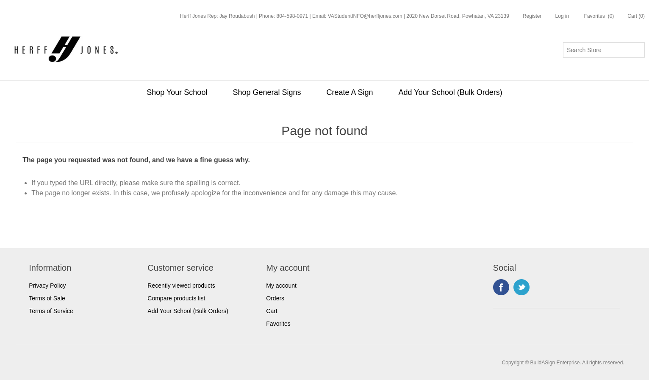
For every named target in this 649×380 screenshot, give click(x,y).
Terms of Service (51, 311)
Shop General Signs (267, 92)
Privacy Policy (47, 285)
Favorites (278, 323)
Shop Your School (177, 92)
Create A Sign (350, 92)
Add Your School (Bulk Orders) (450, 92)
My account (281, 285)
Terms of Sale (47, 298)
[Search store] (604, 50)
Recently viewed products (181, 285)
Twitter (521, 287)
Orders (275, 298)
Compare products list (176, 298)
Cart (271, 311)
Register (532, 16)
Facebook (501, 287)
